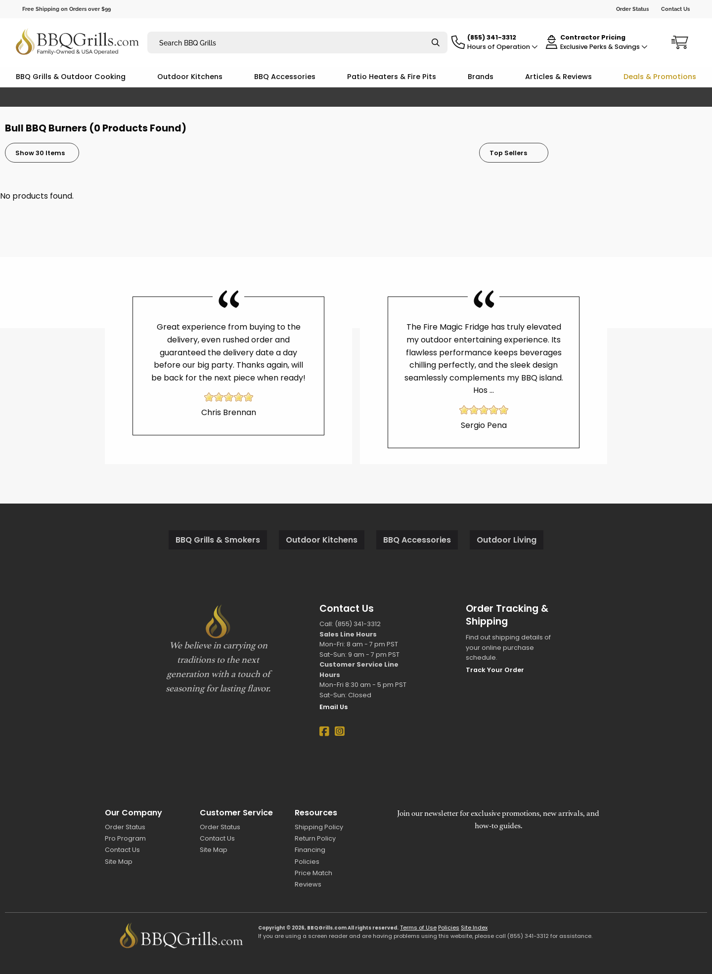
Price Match (313, 873)
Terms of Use (418, 928)
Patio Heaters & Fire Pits (391, 77)
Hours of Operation (502, 46)
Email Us (333, 707)
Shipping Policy (319, 827)
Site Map (119, 861)
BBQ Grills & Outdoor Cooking (71, 77)
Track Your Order (495, 670)
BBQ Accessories (284, 77)
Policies (307, 861)
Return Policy (315, 838)
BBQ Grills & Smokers (218, 540)
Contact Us (675, 8)
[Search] (435, 43)
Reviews (308, 884)
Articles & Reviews (558, 77)
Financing (310, 850)
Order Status (632, 8)
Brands (480, 77)
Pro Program (125, 838)
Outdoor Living (506, 540)
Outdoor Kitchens (189, 77)
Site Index (474, 928)
